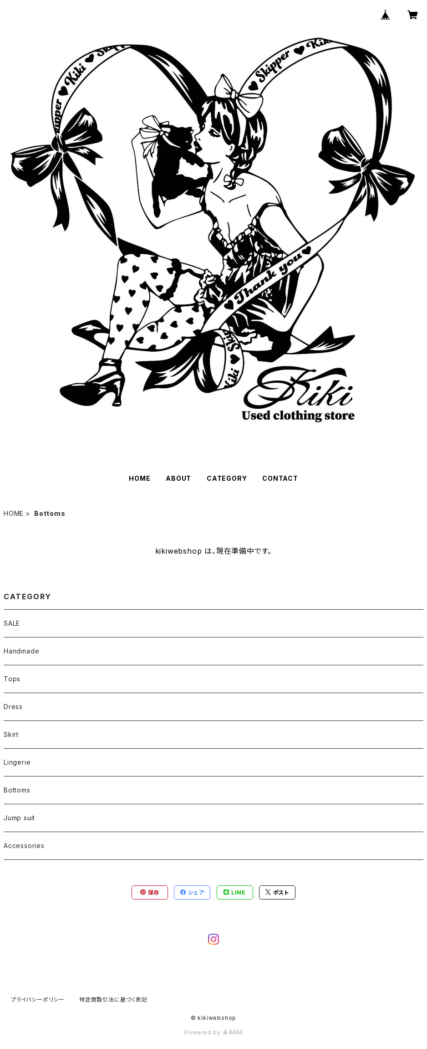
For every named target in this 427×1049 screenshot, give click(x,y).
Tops (12, 679)
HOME (139, 478)
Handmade (21, 651)
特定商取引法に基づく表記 (113, 999)
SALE (12, 623)
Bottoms (17, 790)
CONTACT (280, 478)
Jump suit (19, 818)
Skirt (11, 734)
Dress (13, 706)
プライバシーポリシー (38, 999)
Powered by (213, 1032)
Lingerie (17, 762)
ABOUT (178, 478)
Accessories (24, 845)
